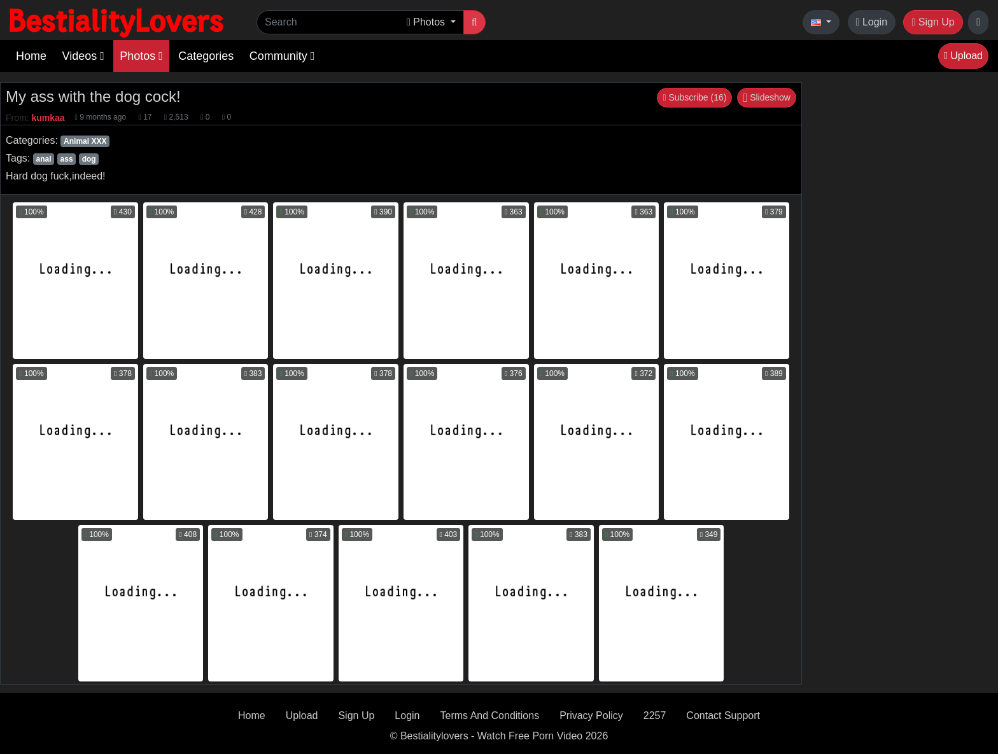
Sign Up (932, 22)
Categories (206, 56)
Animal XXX (85, 141)
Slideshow (767, 97)
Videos (83, 56)
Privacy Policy (591, 715)
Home (31, 56)
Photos (141, 56)
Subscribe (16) (694, 97)
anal (43, 159)
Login (871, 22)
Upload (963, 55)
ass (66, 159)
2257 (654, 715)
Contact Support (723, 715)
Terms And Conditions (490, 715)
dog (89, 159)
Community (282, 56)
